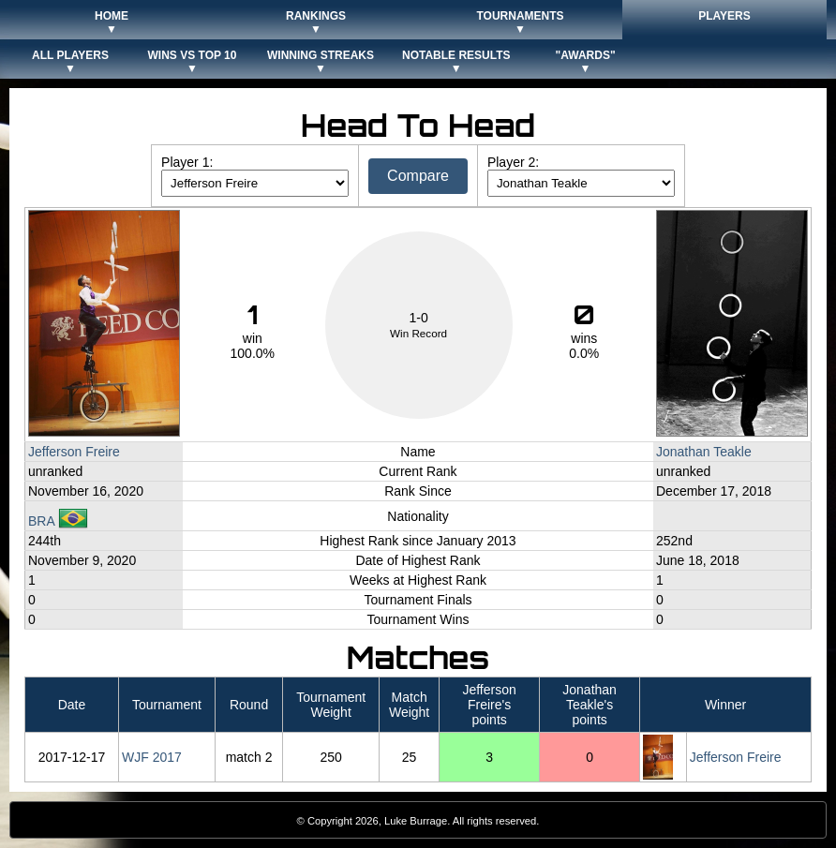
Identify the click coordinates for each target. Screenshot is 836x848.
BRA (58, 520)
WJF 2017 (152, 757)
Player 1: (187, 162)
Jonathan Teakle (704, 451)
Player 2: (513, 162)
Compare (418, 176)
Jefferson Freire (74, 451)
